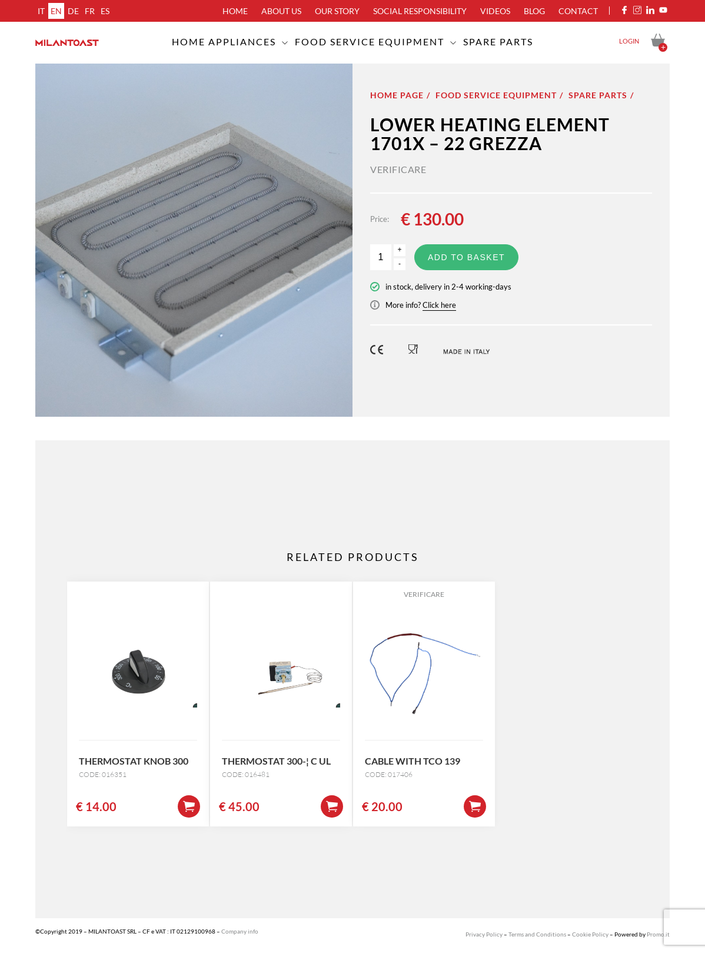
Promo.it (658, 934)
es (105, 11)
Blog (534, 11)
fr (90, 11)
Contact (578, 11)
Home (235, 11)
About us (281, 11)
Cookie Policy (590, 934)
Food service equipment (369, 41)
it (41, 11)
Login (629, 41)
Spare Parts (498, 41)
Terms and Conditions (537, 934)
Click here (439, 305)
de (73, 11)
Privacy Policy (484, 934)
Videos (495, 11)
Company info (239, 931)
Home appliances (224, 41)
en (56, 11)
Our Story (337, 11)
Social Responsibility (420, 11)
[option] (193, 240)
